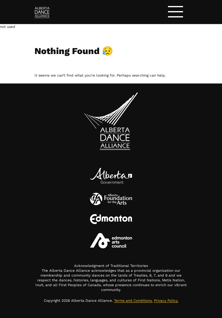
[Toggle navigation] (175, 13)
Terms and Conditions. (133, 300)
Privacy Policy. (166, 300)
